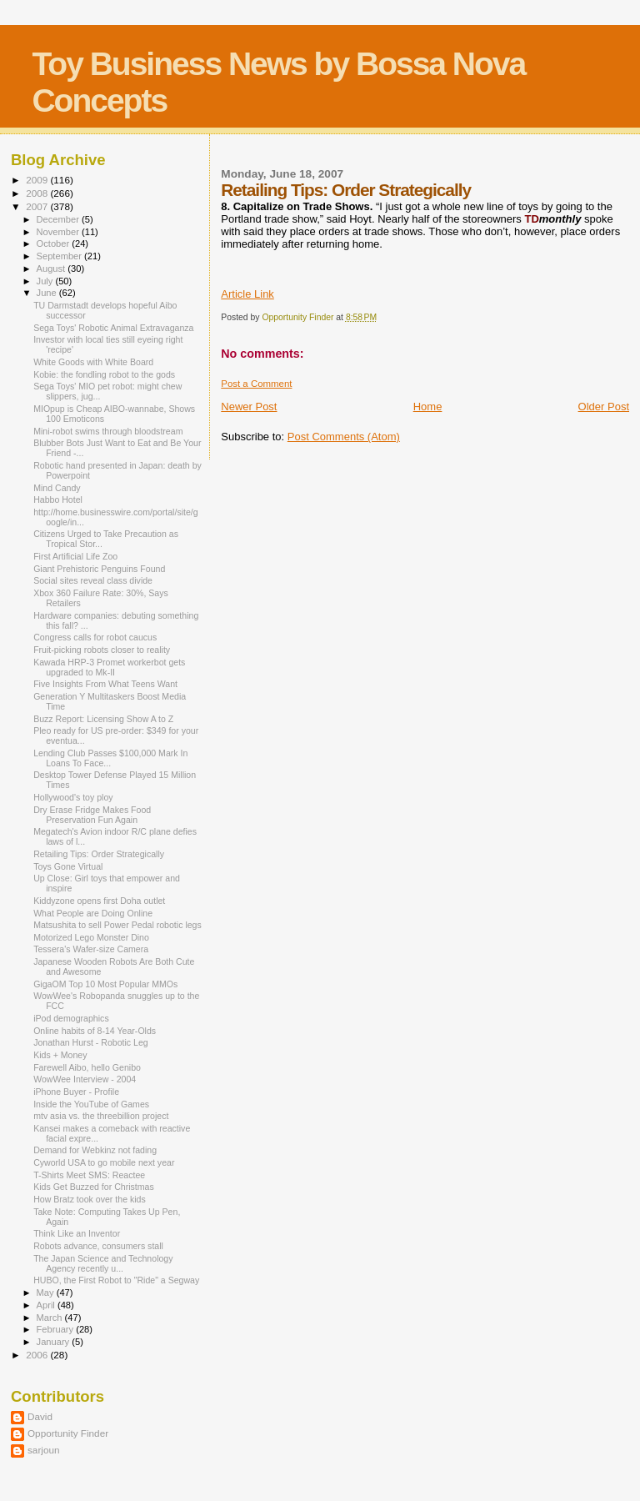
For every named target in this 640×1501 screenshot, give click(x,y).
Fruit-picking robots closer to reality (101, 650)
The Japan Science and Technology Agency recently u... (102, 1263)
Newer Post (249, 406)
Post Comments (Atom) (344, 436)
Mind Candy (56, 488)
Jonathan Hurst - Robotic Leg (90, 1042)
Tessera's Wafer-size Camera (90, 949)
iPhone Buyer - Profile (76, 1092)
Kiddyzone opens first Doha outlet (99, 901)
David (40, 1416)
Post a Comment (256, 384)
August (52, 269)
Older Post (603, 406)
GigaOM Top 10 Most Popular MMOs (105, 984)
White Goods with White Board (93, 362)
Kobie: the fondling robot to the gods (104, 374)
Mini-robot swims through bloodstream (107, 431)
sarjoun (43, 1449)
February (57, 1329)
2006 (38, 1354)
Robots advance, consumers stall (98, 1246)
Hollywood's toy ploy (73, 797)
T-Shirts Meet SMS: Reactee (89, 1175)
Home (427, 406)
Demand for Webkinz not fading (95, 1150)
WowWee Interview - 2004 (84, 1079)
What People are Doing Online (92, 913)
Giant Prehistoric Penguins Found (99, 569)
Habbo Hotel (57, 499)
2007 (38, 206)
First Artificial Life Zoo (75, 556)
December (59, 219)
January (54, 1342)
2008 (38, 193)
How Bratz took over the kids (89, 1199)
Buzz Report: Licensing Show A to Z (103, 719)
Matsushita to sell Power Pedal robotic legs (117, 925)
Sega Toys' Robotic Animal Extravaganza (113, 328)
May (47, 1293)
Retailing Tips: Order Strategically (98, 854)
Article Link (247, 294)
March (51, 1318)
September (61, 256)
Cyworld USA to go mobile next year (103, 1162)
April (47, 1305)
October (54, 243)
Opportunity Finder (68, 1433)
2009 (38, 179)
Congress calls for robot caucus (95, 637)
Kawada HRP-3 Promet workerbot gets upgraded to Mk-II (109, 667)
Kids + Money (60, 1055)
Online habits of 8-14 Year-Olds (94, 1031)
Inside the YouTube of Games (91, 1104)
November (59, 232)
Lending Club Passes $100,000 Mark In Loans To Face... (110, 758)
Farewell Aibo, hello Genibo (87, 1067)
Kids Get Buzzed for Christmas (93, 1187)
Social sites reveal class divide (92, 580)
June (48, 293)
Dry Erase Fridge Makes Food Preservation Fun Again (92, 815)
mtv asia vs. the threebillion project (100, 1116)
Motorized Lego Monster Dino (91, 937)
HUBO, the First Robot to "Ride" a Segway (116, 1280)
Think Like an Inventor (76, 1233)
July (46, 281)
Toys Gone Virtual (67, 866)
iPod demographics (71, 1018)
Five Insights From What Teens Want (105, 684)
